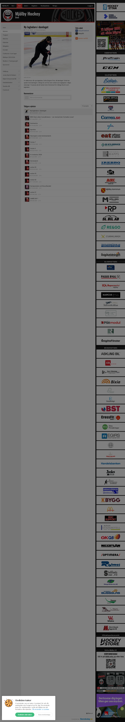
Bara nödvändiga (44, 715)
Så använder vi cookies (40, 709)
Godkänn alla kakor (25, 715)
